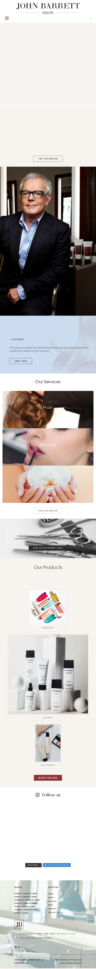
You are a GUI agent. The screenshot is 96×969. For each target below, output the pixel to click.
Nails (48, 481)
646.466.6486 (27, 939)
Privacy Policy (55, 913)
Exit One (74, 961)
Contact (52, 909)
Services (52, 902)
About (51, 898)
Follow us (51, 795)
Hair (48, 407)
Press (50, 906)
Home (50, 894)
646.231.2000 (68, 934)
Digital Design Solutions (71, 964)
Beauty (48, 444)
